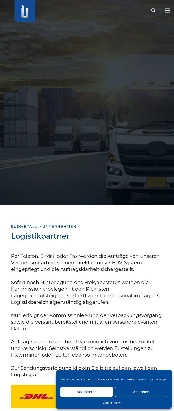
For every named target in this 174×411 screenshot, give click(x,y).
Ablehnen (141, 392)
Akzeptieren (86, 392)
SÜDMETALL (24, 227)
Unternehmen (60, 227)
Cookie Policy (111, 402)
